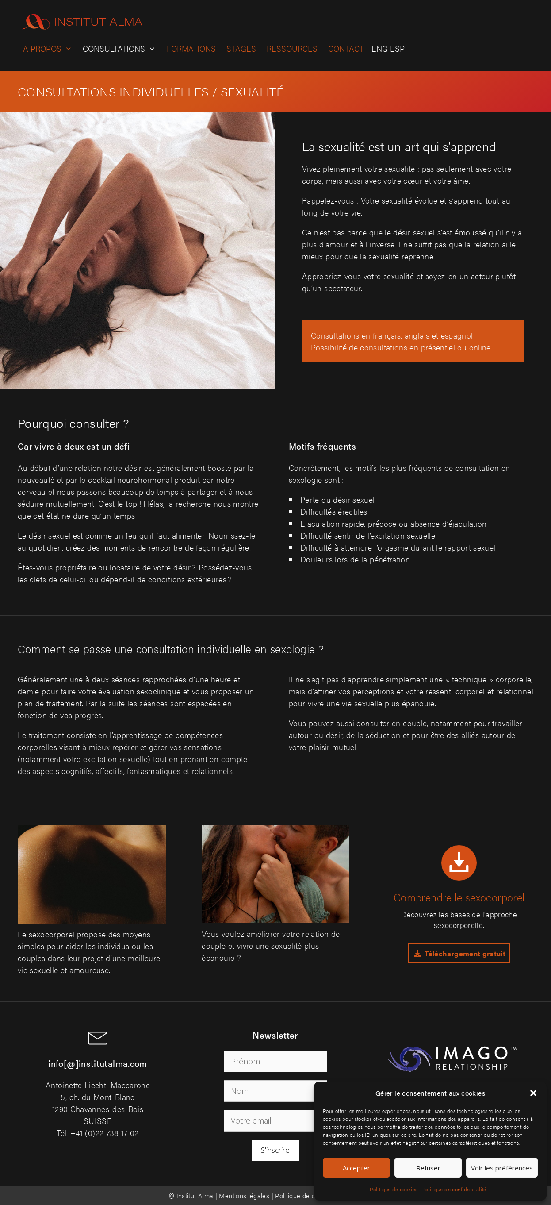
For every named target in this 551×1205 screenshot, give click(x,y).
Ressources (292, 48)
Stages (241, 48)
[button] (533, 1093)
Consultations (122, 48)
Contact (346, 48)
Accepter (356, 1167)
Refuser (428, 1167)
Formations (191, 48)
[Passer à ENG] (378, 48)
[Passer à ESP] (396, 48)
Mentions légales (244, 1195)
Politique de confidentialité (454, 1189)
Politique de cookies (393, 1189)
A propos (50, 48)
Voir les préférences (502, 1167)
